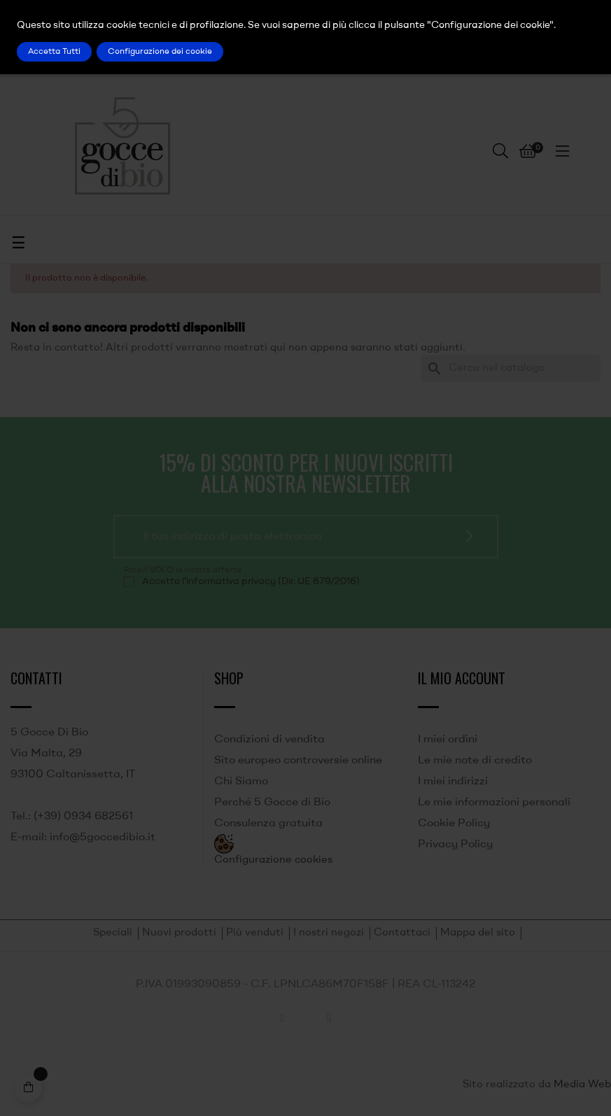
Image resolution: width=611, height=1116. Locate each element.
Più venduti (254, 933)
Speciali (112, 933)
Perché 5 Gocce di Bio (272, 802)
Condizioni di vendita (269, 739)
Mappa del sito (477, 933)
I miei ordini (447, 739)
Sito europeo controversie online (298, 760)
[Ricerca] (511, 368)
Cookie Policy (454, 823)
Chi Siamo (241, 781)
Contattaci (402, 933)
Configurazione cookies (273, 860)
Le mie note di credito (475, 760)
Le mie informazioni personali (494, 802)
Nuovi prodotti (179, 933)
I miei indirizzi (453, 781)
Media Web (582, 1085)
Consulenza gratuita (268, 823)
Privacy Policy (455, 844)
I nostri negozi (328, 933)
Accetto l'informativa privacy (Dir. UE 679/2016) (251, 581)
